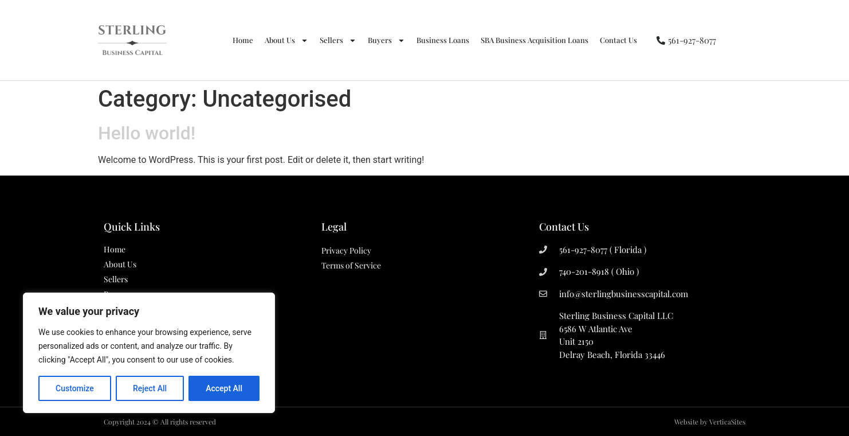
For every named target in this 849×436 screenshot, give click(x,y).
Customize (75, 388)
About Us (286, 40)
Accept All (224, 388)
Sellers (338, 40)
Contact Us (618, 40)
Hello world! (146, 133)
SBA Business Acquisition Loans (534, 40)
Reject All (150, 388)
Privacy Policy (346, 250)
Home (243, 40)
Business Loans (442, 40)
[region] (149, 353)
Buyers (386, 40)
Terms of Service (351, 265)
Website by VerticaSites (709, 421)
